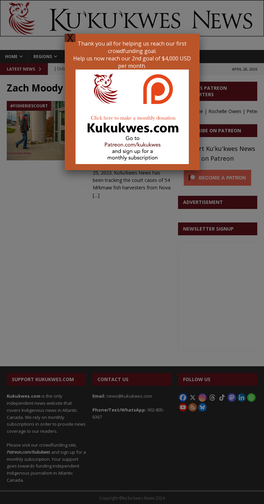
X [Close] (70, 38)
